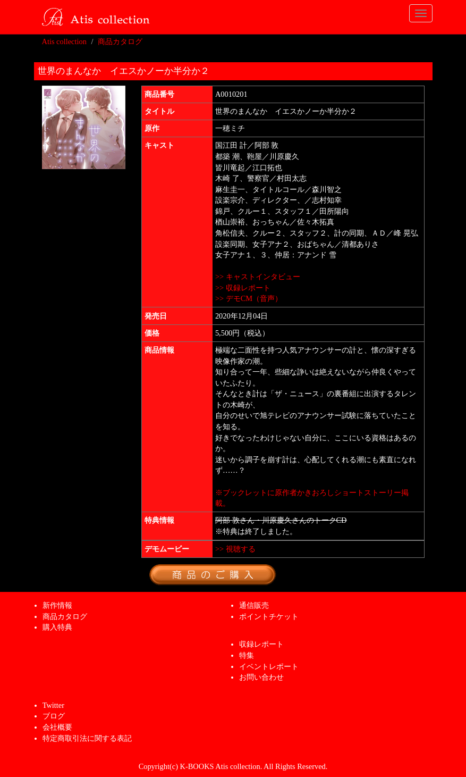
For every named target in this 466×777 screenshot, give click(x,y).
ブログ (54, 716)
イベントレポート (269, 666)
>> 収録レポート (242, 287)
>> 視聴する (235, 549)
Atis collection (64, 41)
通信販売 (254, 605)
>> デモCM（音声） (248, 298)
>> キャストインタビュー (257, 276)
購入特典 (57, 627)
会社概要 (57, 727)
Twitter (53, 705)
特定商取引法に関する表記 (87, 738)
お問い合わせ (261, 677)
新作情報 (57, 605)
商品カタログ (120, 41)
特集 (246, 655)
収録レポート (261, 644)
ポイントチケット (269, 616)
